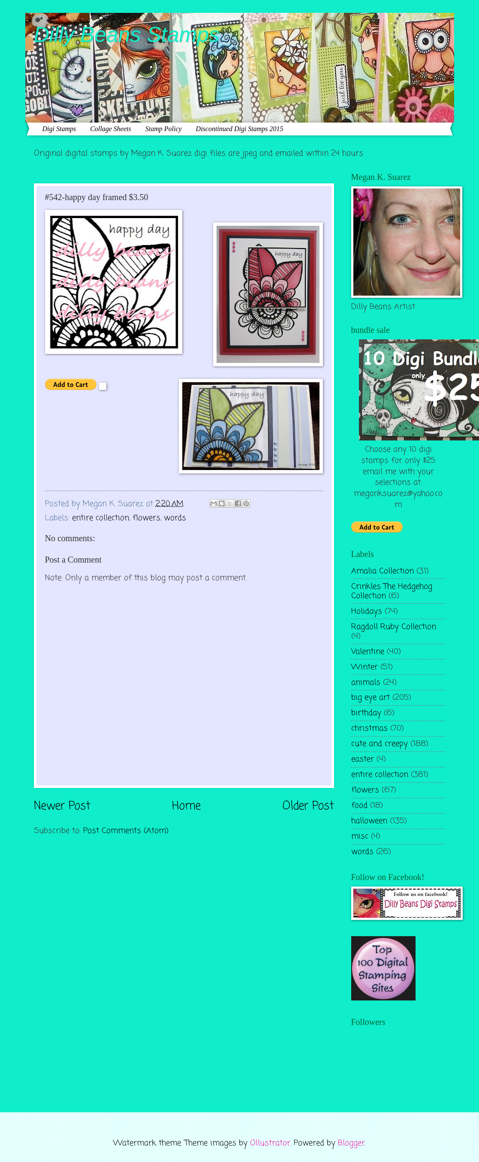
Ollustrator (270, 1143)
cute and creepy (379, 744)
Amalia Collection (382, 571)
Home (186, 806)
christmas (369, 728)
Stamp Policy (163, 128)
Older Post (308, 806)
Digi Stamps (59, 128)
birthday (366, 713)
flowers (146, 518)
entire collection (100, 518)
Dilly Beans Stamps (127, 35)
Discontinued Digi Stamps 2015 (239, 128)
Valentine (367, 652)
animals (365, 683)
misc (359, 836)
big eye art (370, 698)
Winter (364, 667)
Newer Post (62, 806)
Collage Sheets (110, 128)
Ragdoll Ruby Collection (393, 627)
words (175, 518)
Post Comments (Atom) (126, 831)
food (359, 806)
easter (362, 759)
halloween (369, 821)
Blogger (351, 1143)
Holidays (366, 611)
